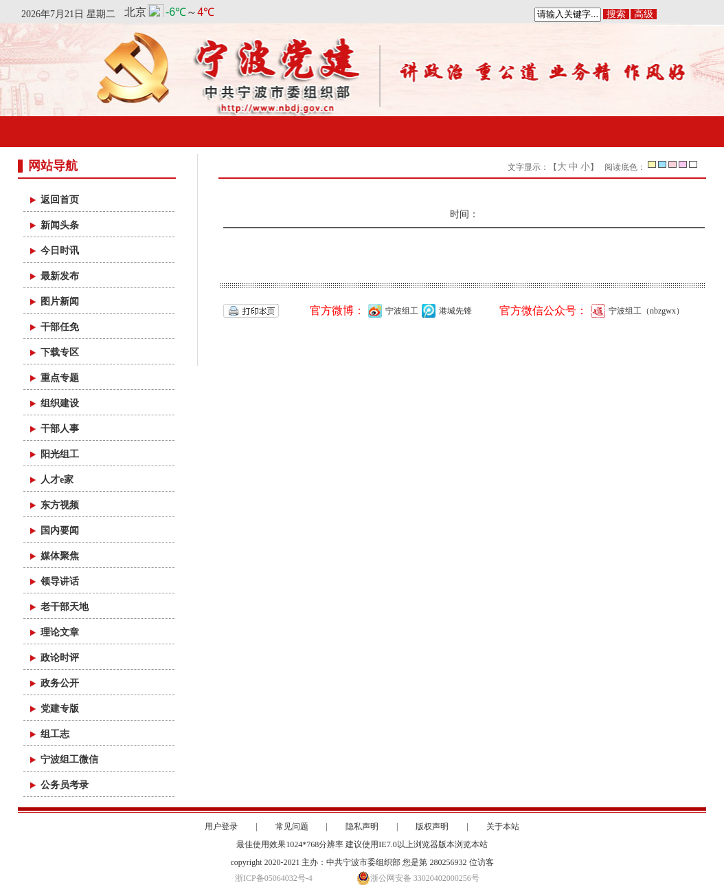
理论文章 (60, 632)
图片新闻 (60, 301)
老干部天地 (65, 607)
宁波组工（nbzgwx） (635, 311)
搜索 (616, 14)
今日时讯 (60, 250)
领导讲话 (60, 581)
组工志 (55, 734)
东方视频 (60, 505)
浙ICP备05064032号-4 (274, 878)
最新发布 (60, 276)
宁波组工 (391, 311)
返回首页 (60, 200)
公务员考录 (65, 785)
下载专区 (60, 352)
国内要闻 (60, 530)
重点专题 (60, 378)
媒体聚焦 (60, 556)
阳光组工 (60, 454)
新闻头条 (60, 225)
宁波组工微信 (69, 759)
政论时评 (60, 658)
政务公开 (60, 683)
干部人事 (60, 429)
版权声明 (432, 826)
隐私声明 (362, 826)
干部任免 (60, 327)
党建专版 (60, 708)
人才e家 (57, 479)
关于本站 (502, 826)
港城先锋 (445, 311)
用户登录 (221, 826)
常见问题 (291, 826)
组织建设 (60, 403)
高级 (643, 14)
